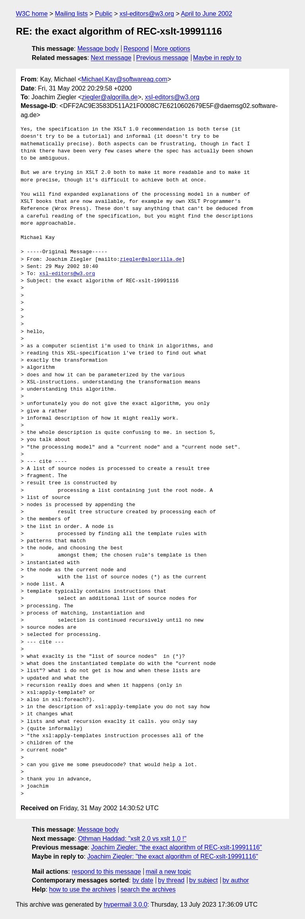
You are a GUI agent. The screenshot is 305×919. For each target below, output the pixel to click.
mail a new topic (168, 871)
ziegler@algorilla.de (110, 97)
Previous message (162, 57)
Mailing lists (71, 13)
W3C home (32, 13)
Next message (111, 57)
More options (172, 48)
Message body (98, 48)
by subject (203, 880)
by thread (171, 880)
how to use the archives (82, 889)
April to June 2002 (206, 13)
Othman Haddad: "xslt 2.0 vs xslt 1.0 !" (132, 838)
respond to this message (106, 871)
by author (235, 880)
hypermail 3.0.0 (125, 904)
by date (142, 880)
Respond (136, 48)
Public (103, 13)
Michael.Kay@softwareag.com (124, 79)
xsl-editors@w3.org (147, 13)
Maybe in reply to (217, 57)
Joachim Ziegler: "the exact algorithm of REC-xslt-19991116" (176, 847)
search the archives (148, 889)
